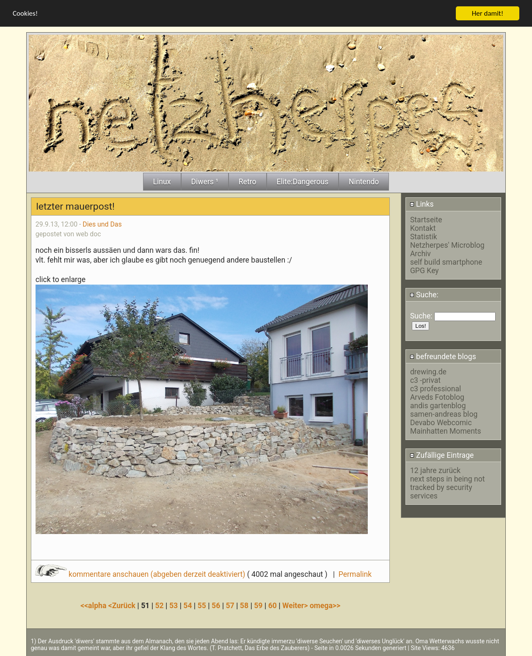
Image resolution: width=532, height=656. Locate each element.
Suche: (424, 294)
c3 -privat (425, 380)
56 (216, 605)
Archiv (420, 253)
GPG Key (424, 270)
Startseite (426, 219)
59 (258, 605)
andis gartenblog (438, 405)
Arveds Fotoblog (437, 397)
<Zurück (123, 605)
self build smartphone (446, 261)
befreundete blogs (443, 356)
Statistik (423, 236)
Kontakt (423, 228)
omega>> (325, 605)
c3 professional (435, 388)
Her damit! (488, 12)
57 (230, 605)
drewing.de (428, 371)
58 (244, 605)
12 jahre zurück (435, 470)
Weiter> (296, 605)
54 (187, 605)
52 (159, 605)
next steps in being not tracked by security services (447, 487)
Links (422, 203)
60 (272, 605)
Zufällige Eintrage (442, 455)
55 (202, 605)
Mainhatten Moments (445, 430)
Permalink (355, 574)
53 (173, 605)
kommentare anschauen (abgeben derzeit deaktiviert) (141, 574)
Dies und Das (102, 224)
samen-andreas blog (443, 414)
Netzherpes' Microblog (447, 245)
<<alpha (94, 605)
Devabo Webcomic (441, 422)
